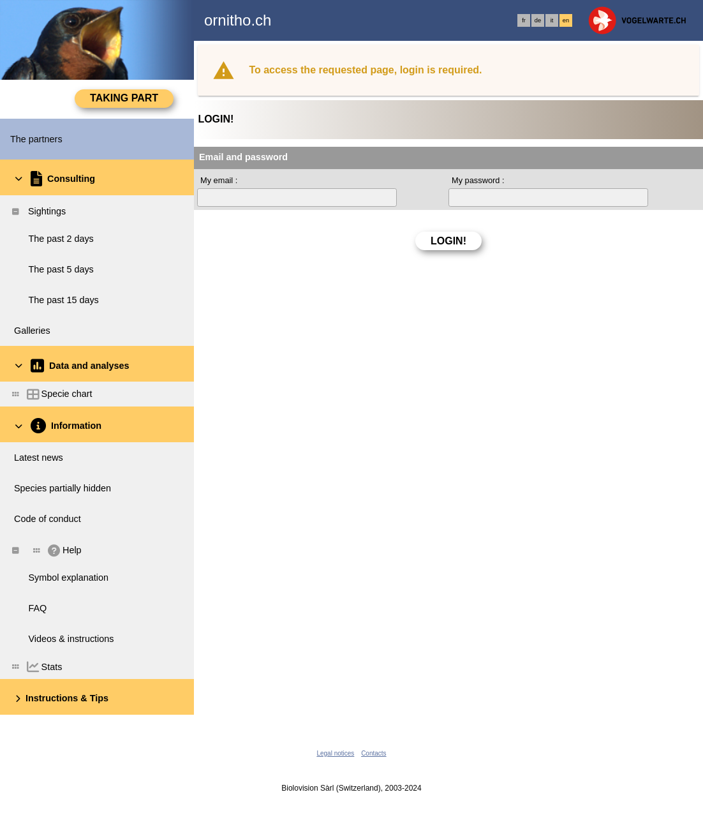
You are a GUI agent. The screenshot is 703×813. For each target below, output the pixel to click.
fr (524, 20)
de (538, 20)
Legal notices (335, 753)
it (552, 20)
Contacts (373, 753)
